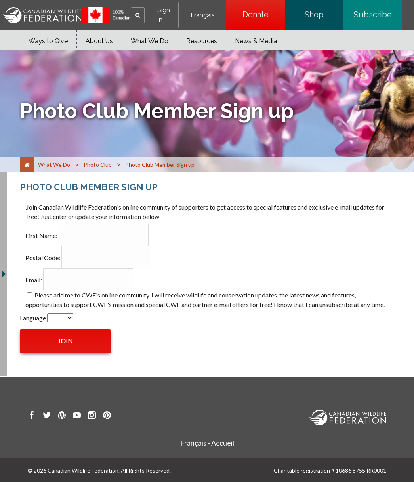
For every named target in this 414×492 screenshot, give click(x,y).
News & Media (256, 41)
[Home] (27, 164)
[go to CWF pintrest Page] (107, 416)
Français (203, 15)
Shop (324, 14)
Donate (263, 14)
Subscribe (378, 14)
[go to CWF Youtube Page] (77, 416)
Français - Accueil (207, 443)
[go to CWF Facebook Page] (32, 416)
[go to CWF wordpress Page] (62, 416)
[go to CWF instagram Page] (92, 416)
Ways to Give (48, 41)
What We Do (149, 41)
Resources (201, 41)
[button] (138, 15)
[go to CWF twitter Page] (47, 416)
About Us (99, 41)
